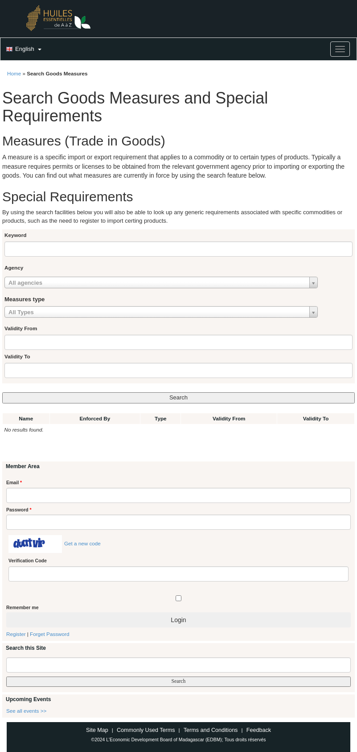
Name (26, 418)
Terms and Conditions (211, 730)
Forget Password (49, 634)
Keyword (15, 235)
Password (19, 509)
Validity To (17, 356)
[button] (22, 49)
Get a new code (82, 543)
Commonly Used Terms (146, 730)
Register (16, 634)
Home (14, 73)
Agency (13, 267)
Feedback (258, 730)
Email (14, 482)
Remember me (22, 607)
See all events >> (26, 711)
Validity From (20, 328)
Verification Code (27, 560)
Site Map (97, 730)
